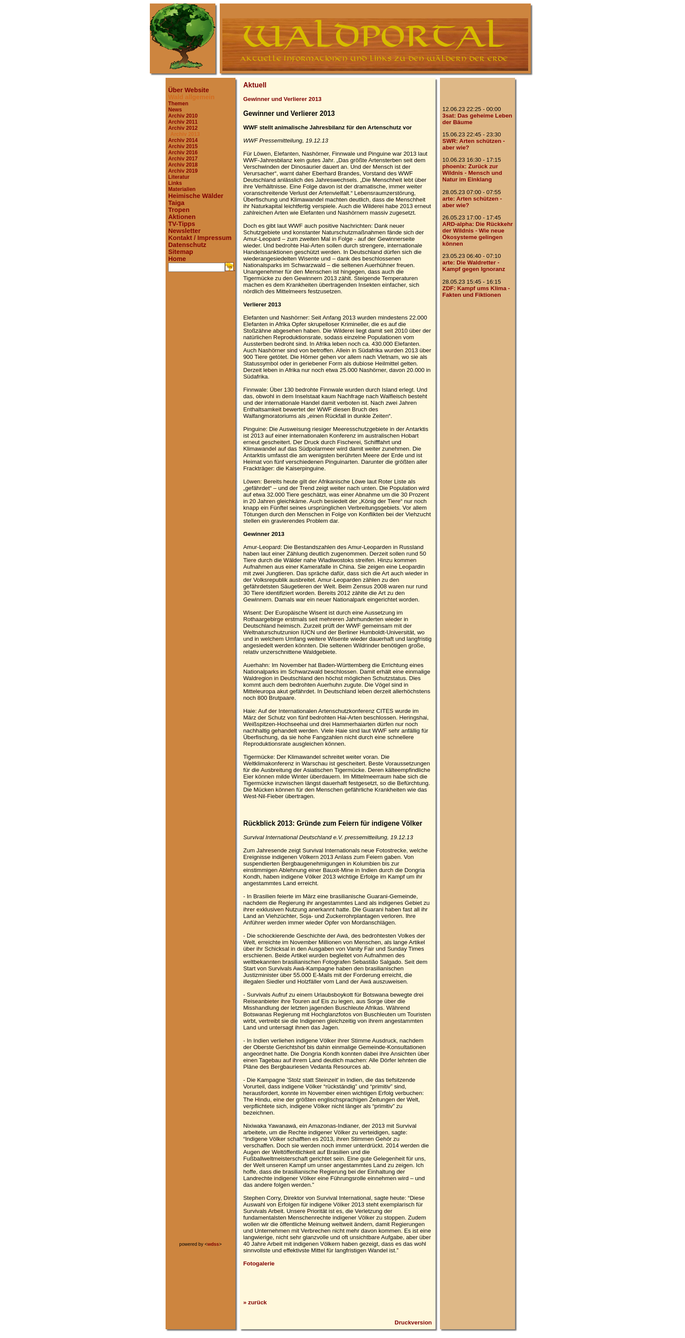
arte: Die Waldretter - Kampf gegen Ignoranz (474, 265)
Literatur (179, 177)
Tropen (179, 209)
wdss (213, 1244)
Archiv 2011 (182, 122)
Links (175, 183)
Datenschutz (187, 244)
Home (177, 258)
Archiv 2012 (182, 128)
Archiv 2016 (182, 152)
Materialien (182, 189)
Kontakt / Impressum (200, 237)
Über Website (188, 90)
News (175, 110)
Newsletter (184, 230)
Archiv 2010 (182, 116)
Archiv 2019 (182, 171)
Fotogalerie (259, 1263)
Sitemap (180, 251)
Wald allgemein (191, 97)
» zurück (255, 1302)
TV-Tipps (181, 223)
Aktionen (182, 216)
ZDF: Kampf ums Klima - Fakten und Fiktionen (476, 291)
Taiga (176, 202)
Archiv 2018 (182, 165)
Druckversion (413, 1322)
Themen (178, 104)
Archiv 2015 (182, 146)
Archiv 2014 (182, 140)
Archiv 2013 (185, 134)
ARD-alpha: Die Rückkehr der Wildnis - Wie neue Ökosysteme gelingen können (478, 234)
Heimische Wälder (195, 195)
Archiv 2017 (182, 159)
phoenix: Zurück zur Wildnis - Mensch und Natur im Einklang (472, 173)
